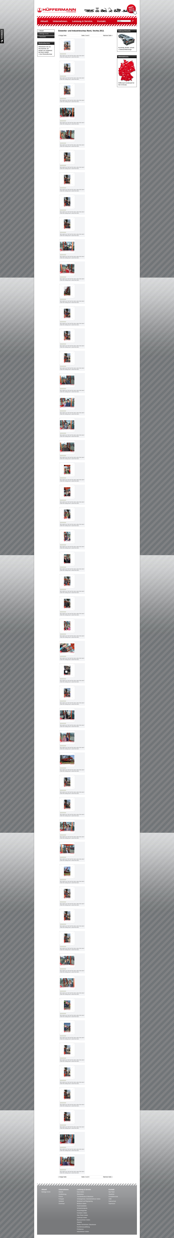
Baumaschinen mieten (83, 1220)
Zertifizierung (62, 1194)
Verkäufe (61, 1201)
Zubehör (79, 1222)
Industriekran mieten (83, 1231)
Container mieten (82, 1213)
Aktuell (44, 1189)
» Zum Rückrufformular (45, 54)
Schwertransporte (82, 1208)
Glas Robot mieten (82, 1215)
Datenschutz (112, 1201)
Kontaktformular (113, 1196)
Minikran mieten (81, 1203)
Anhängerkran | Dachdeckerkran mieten (88, 1199)
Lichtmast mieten (82, 1217)
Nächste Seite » (108, 35)
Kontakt (111, 1189)
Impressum (112, 1203)
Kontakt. (101, 21)
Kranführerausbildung (83, 1227)
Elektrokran (80, 1194)
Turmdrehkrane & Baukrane (85, 1196)
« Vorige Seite (62, 35)
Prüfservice (80, 1229)
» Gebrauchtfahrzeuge (124, 49)
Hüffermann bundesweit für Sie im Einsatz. (126, 83)
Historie (61, 1192)
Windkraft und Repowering (85, 1201)
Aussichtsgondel (82, 1210)
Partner (61, 1196)
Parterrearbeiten (82, 1206)
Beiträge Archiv (46, 1192)
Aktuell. (44, 21)
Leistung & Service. (82, 21)
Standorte (111, 1194)
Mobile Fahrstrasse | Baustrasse (86, 1224)
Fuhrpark (61, 1199)
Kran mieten (80, 1192)
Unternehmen (64, 1189)
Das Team (112, 1192)
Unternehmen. (60, 21)
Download (61, 1203)
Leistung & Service (84, 1189)
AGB (110, 1199)
